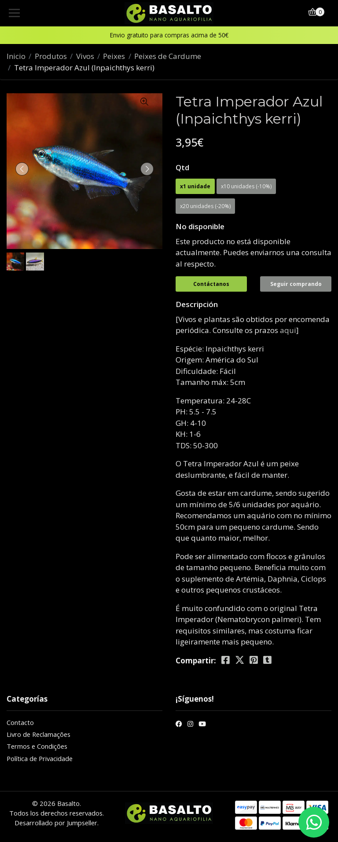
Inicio (16, 56)
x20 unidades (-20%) (205, 206)
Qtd (182, 167)
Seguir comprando (296, 284)
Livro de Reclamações (38, 734)
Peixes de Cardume (167, 56)
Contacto (20, 722)
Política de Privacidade (40, 758)
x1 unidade (195, 186)
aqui (288, 330)
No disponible (200, 226)
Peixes (114, 56)
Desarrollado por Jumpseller (56, 822)
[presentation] (22, 169)
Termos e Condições (37, 746)
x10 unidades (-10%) (246, 186)
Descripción (197, 304)
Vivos (85, 56)
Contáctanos (211, 284)
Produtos (51, 56)
